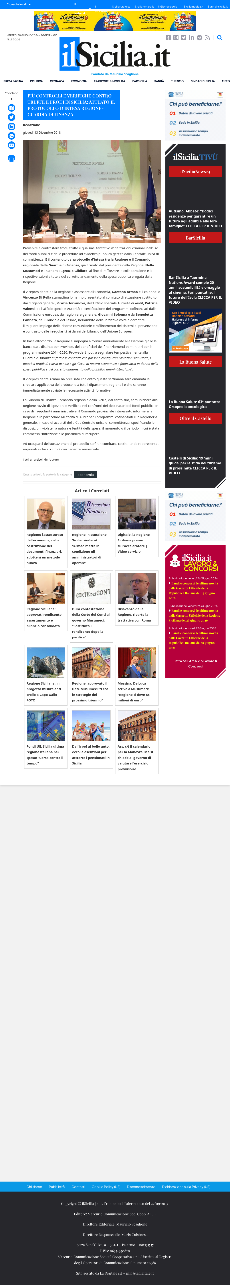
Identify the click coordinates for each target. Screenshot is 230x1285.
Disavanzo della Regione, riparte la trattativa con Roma (134, 614)
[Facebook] (11, 108)
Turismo (177, 81)
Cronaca (57, 81)
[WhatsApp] (11, 136)
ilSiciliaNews (195, 171)
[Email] (11, 145)
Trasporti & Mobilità (109, 81)
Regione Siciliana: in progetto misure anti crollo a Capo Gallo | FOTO (44, 692)
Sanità (159, 81)
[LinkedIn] (11, 126)
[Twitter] (11, 117)
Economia (79, 81)
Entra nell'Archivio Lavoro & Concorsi (196, 663)
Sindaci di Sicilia (203, 81)
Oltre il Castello (195, 418)
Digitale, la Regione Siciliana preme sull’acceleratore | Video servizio (134, 543)
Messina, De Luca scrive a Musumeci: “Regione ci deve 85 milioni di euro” (134, 692)
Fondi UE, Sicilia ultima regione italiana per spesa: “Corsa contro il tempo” (45, 755)
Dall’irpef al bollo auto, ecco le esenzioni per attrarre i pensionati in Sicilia (91, 755)
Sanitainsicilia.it (218, 6)
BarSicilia (139, 81)
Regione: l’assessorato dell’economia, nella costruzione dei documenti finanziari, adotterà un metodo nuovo (45, 548)
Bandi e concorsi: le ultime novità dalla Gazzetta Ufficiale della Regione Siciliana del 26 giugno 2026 (194, 615)
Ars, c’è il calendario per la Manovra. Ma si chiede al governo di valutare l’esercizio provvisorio (135, 757)
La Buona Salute (195, 362)
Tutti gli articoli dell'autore (41, 459)
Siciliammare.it (144, 6)
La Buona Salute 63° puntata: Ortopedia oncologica (194, 404)
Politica (36, 81)
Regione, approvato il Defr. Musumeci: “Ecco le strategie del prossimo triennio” (90, 692)
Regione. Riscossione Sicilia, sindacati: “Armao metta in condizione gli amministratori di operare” (89, 548)
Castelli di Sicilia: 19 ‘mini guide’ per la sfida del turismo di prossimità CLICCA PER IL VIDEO (195, 465)
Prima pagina (13, 81)
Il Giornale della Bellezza (168, 9)
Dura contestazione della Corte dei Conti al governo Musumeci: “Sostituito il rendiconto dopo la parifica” (91, 623)
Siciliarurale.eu (121, 6)
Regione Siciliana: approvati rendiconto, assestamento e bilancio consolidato (45, 617)
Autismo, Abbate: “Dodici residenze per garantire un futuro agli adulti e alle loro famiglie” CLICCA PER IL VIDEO (195, 218)
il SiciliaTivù (101, 9)
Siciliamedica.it (193, 6)
